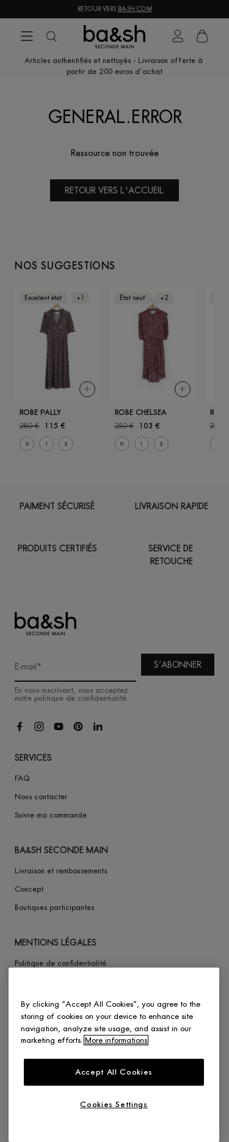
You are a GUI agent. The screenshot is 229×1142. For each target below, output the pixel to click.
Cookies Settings (114, 1104)
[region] (114, 1055)
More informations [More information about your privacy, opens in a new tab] (116, 1040)
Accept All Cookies (114, 1072)
